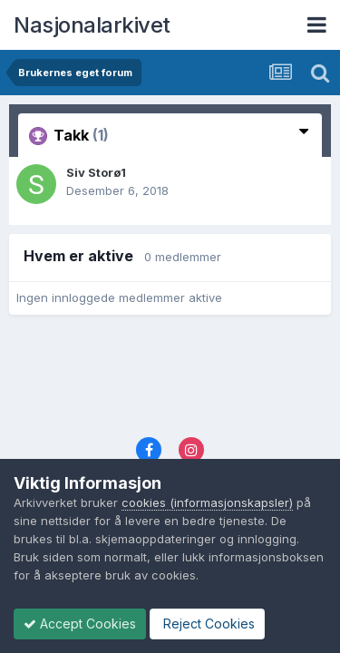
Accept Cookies (80, 623)
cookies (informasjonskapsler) (207, 502)
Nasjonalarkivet (92, 25)
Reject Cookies (207, 623)
